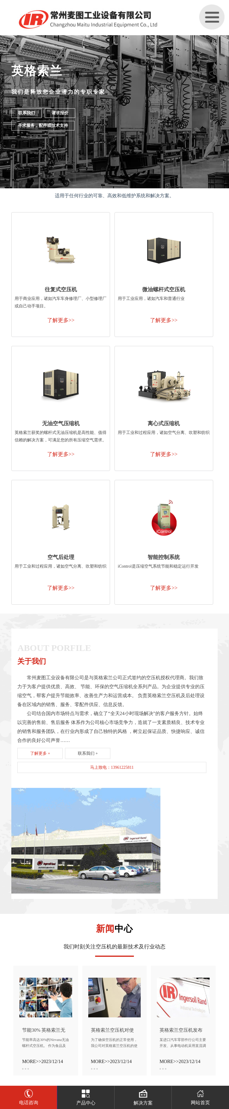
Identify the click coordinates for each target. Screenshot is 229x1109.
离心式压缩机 (164, 423)
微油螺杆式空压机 (163, 289)
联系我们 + (88, 753)
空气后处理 (60, 557)
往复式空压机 (61, 289)
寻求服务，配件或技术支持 (43, 125)
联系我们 (26, 113)
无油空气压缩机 (61, 423)
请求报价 (60, 113)
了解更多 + (40, 753)
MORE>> (31, 1061)
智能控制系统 (164, 557)
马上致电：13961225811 (112, 767)
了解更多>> (61, 320)
